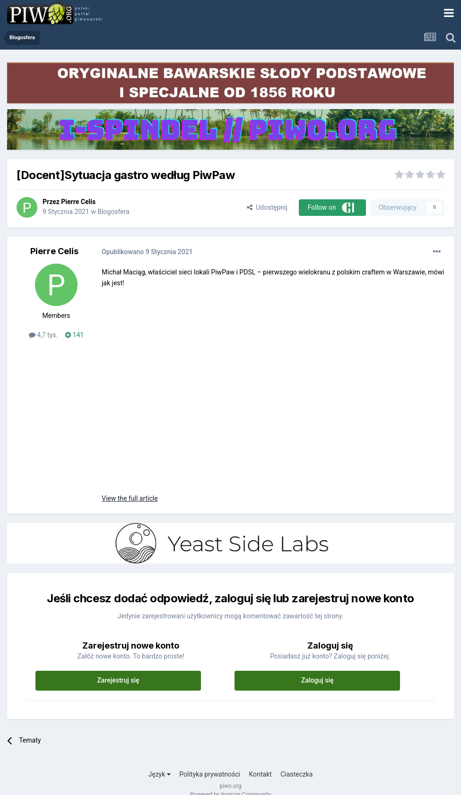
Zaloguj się (317, 680)
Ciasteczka (296, 774)
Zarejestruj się (118, 680)
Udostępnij (267, 207)
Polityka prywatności (209, 774)
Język (159, 774)
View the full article (130, 498)
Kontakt (260, 774)
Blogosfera (113, 211)
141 (74, 335)
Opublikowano (147, 252)
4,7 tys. (43, 335)
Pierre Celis (78, 201)
